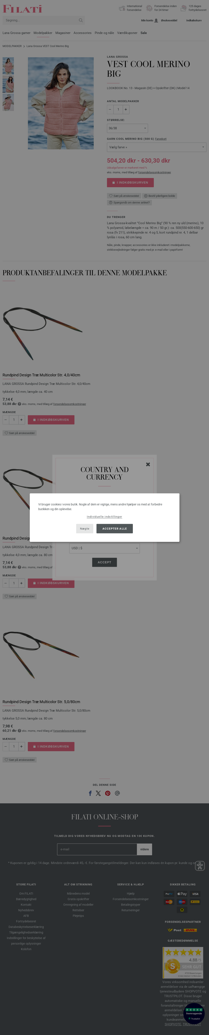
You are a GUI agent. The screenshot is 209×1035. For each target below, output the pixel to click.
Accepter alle (114, 528)
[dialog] (104, 517)
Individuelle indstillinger (104, 516)
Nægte (85, 528)
